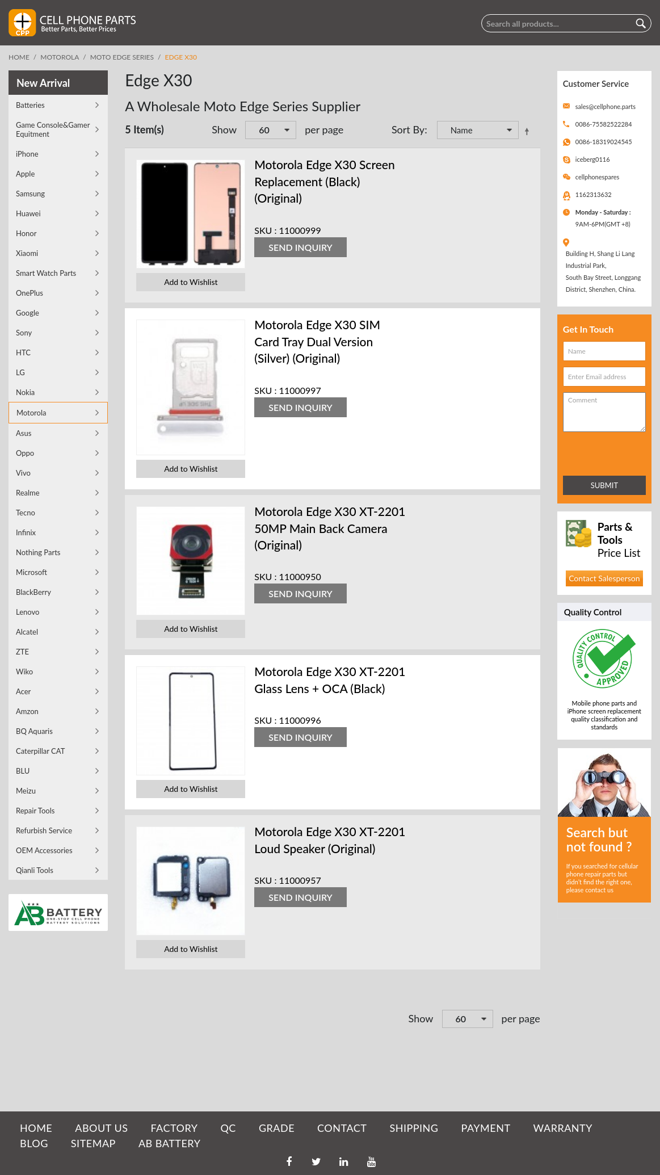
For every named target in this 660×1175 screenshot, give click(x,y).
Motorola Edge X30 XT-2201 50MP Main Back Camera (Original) (329, 528)
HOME (36, 1128)
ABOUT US (101, 1128)
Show (224, 129)
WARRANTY (562, 1128)
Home (19, 57)
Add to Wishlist (190, 282)
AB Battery (169, 1143)
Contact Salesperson (604, 578)
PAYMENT (486, 1128)
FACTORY (173, 1128)
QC (228, 1128)
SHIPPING (413, 1128)
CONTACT (342, 1128)
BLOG (34, 1143)
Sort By (408, 129)
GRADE (277, 1128)
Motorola (59, 57)
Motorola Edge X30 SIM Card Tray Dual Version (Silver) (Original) (317, 341)
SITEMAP (93, 1143)
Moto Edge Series (122, 57)
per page (324, 129)
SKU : (265, 230)
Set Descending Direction (528, 131)
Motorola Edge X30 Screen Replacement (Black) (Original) (324, 181)
